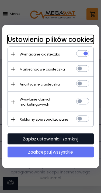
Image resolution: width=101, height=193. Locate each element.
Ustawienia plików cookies (50, 39)
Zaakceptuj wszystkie (50, 152)
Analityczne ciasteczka (40, 84)
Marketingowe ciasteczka (42, 69)
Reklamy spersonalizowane (44, 119)
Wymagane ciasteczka (40, 54)
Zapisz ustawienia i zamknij (50, 139)
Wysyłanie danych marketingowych (35, 102)
